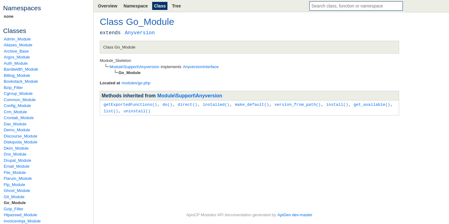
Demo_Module (17, 130)
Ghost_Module (17, 190)
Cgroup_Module (18, 93)
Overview (107, 5)
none (8, 16)
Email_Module (16, 166)
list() (111, 110)
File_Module (15, 172)
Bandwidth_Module (21, 69)
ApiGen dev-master (295, 214)
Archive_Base (16, 51)
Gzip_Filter (13, 209)
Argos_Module (17, 57)
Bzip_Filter (13, 87)
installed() (216, 104)
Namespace (135, 5)
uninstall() (136, 110)
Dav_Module (15, 124)
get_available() (372, 104)
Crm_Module (15, 112)
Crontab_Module (19, 117)
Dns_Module (15, 154)
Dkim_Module (16, 148)
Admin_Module (17, 39)
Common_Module (20, 99)
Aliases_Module (18, 45)
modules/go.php (136, 83)
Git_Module (14, 196)
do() (167, 104)
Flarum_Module (18, 178)
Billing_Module (17, 75)
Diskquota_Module (20, 142)
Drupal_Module (17, 160)
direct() (187, 104)
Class (160, 5)
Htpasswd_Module (20, 214)
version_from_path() (297, 104)
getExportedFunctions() (130, 104)
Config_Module (17, 105)
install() (337, 104)
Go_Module (15, 202)
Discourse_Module (20, 136)
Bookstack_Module (21, 81)
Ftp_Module (14, 184)
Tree (176, 5)
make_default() (252, 104)
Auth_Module (16, 63)
